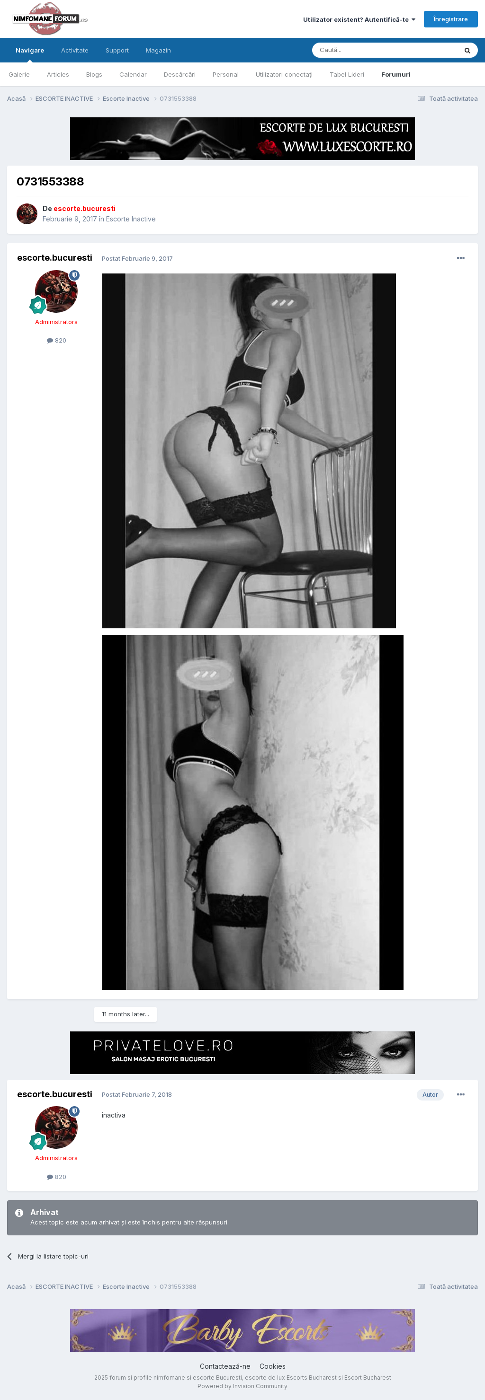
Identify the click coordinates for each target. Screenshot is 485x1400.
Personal (226, 74)
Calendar (133, 74)
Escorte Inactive (131, 219)
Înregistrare (451, 19)
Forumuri (396, 74)
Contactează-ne (225, 1366)
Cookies (273, 1366)
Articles (58, 74)
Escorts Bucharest (312, 1377)
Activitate (75, 50)
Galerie (19, 74)
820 (56, 340)
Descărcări (180, 74)
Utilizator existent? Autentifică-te (359, 19)
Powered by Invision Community (242, 1386)
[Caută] (360, 50)
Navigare (30, 54)
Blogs (94, 74)
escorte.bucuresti (54, 258)
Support (117, 50)
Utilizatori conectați (284, 74)
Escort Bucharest (367, 1377)
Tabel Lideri (347, 74)
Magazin (158, 50)
